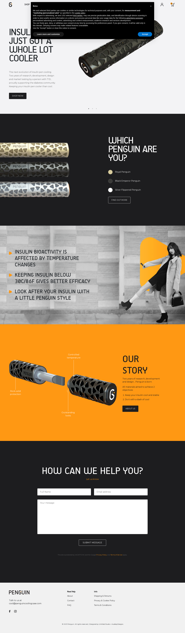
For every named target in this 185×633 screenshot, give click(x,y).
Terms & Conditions (102, 605)
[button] (151, 6)
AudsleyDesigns (117, 624)
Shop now (17, 96)
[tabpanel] (92, 59)
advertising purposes (134, 18)
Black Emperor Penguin (127, 181)
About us (130, 408)
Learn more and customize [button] (48, 34)
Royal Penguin (122, 172)
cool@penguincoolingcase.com (25, 603)
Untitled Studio (104, 624)
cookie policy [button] (80, 13)
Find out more (119, 200)
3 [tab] (96, 108)
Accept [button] (145, 34)
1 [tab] (88, 108)
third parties (77, 15)
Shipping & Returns (102, 596)
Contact (70, 600)
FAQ (69, 605)
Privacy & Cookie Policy (104, 600)
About (70, 596)
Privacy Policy (101, 555)
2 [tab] (92, 108)
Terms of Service (116, 555)
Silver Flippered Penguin (128, 190)
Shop (27, 4)
